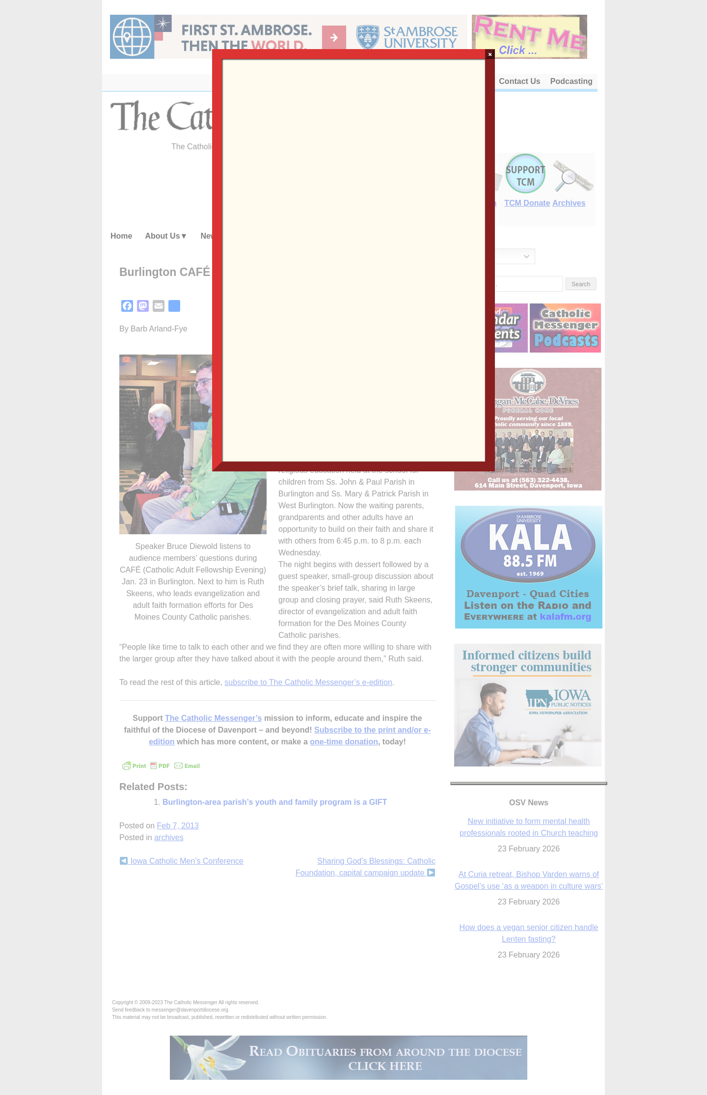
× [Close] (490, 54)
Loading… (353, 259)
